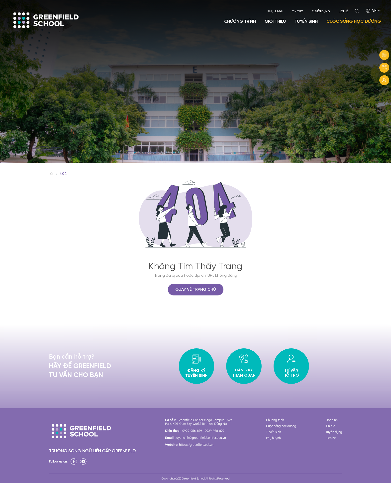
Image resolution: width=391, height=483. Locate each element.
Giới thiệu (275, 21)
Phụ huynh (275, 11)
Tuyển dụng (321, 11)
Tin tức (297, 11)
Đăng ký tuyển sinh (196, 366)
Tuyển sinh (306, 21)
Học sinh (332, 420)
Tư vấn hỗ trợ (291, 366)
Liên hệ (343, 11)
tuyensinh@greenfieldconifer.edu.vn (200, 438)
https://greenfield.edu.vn (196, 445)
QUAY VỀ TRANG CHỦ (195, 289)
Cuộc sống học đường (353, 21)
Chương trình (240, 21)
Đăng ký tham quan (244, 366)
